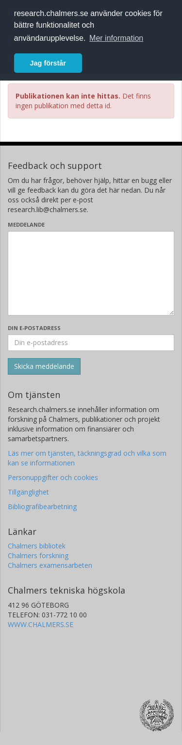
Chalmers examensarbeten (50, 565)
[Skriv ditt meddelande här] (91, 273)
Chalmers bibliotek (37, 545)
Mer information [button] (116, 38)
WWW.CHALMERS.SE (40, 624)
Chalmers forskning (38, 555)
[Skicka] (44, 366)
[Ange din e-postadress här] (91, 342)
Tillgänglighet (28, 492)
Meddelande (26, 224)
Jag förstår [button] (48, 63)
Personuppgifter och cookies (53, 477)
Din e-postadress (34, 327)
